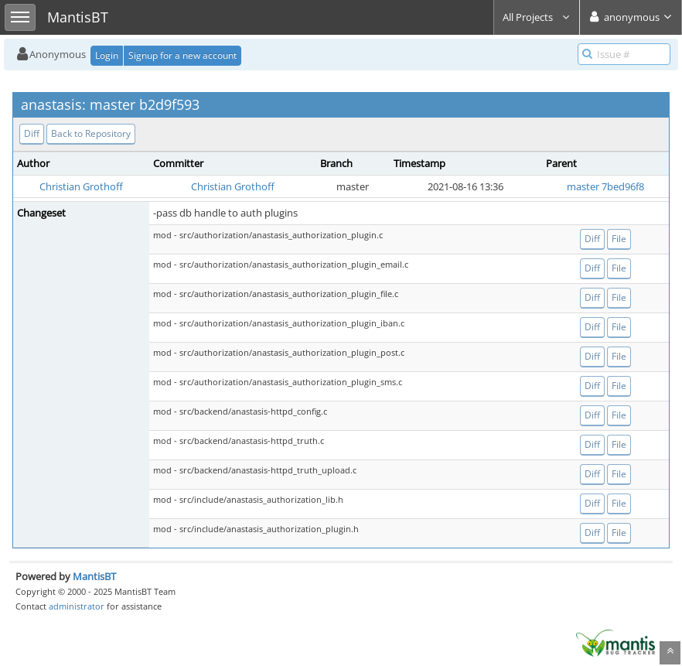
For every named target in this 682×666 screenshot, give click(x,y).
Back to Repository (91, 133)
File (619, 238)
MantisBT (94, 576)
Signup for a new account (182, 55)
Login (106, 55)
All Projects (536, 17)
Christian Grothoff (81, 186)
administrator (76, 606)
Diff (31, 133)
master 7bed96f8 (605, 186)
